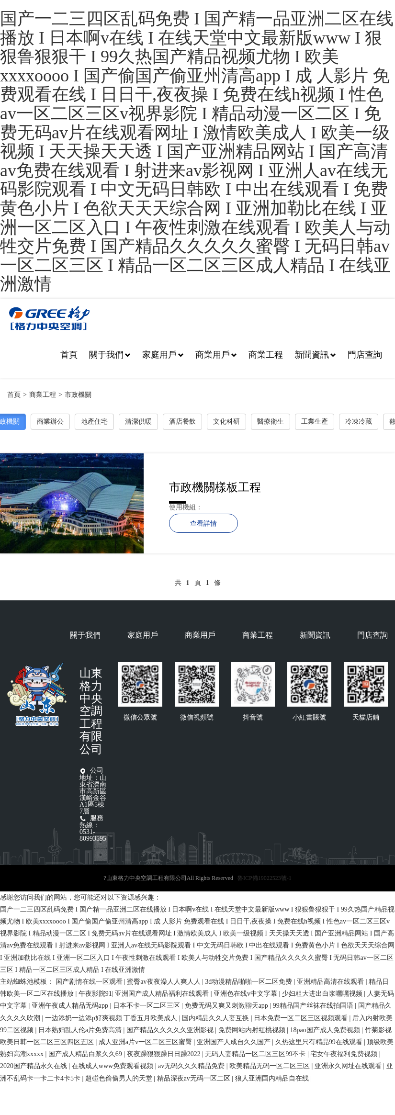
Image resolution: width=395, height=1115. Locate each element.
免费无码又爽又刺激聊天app (227, 1005)
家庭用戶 (163, 355)
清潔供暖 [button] (138, 421)
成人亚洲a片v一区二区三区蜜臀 (146, 1042)
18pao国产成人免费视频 (325, 1030)
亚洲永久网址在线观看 (349, 1066)
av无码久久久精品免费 (192, 1066)
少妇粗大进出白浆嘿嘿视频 (323, 993)
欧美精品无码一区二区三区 (270, 1066)
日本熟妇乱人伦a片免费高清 (81, 1030)
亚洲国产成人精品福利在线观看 (163, 993)
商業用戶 (216, 355)
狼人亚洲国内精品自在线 (273, 1078)
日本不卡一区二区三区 (147, 1005)
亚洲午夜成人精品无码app (71, 1005)
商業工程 (265, 355)
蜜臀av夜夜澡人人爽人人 (164, 981)
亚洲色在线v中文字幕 (246, 993)
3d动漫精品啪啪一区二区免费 (249, 981)
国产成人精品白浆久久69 (86, 1054)
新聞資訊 (315, 355)
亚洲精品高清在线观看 (331, 981)
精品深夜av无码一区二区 (194, 1078)
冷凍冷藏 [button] (358, 421)
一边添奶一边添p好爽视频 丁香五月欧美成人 (112, 1018)
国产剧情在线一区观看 (90, 981)
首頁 (69, 355)
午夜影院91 (95, 993)
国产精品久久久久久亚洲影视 (170, 1030)
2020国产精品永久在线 (34, 1066)
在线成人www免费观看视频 (113, 1066)
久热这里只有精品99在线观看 (319, 1042)
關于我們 (110, 355)
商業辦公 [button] (50, 421)
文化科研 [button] (226, 421)
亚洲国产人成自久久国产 (234, 1042)
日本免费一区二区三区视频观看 (302, 1018)
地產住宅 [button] (94, 421)
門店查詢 (365, 355)
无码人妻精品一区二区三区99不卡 (256, 1054)
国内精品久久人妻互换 (216, 1018)
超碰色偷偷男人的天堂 (119, 1078)
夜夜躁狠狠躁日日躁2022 (165, 1054)
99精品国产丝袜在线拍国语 (314, 1005)
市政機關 (78, 394)
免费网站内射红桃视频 (252, 1030)
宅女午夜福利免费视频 (344, 1054)
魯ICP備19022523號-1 (264, 878)
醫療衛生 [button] (270, 421)
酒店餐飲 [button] (182, 421)
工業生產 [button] (314, 421)
